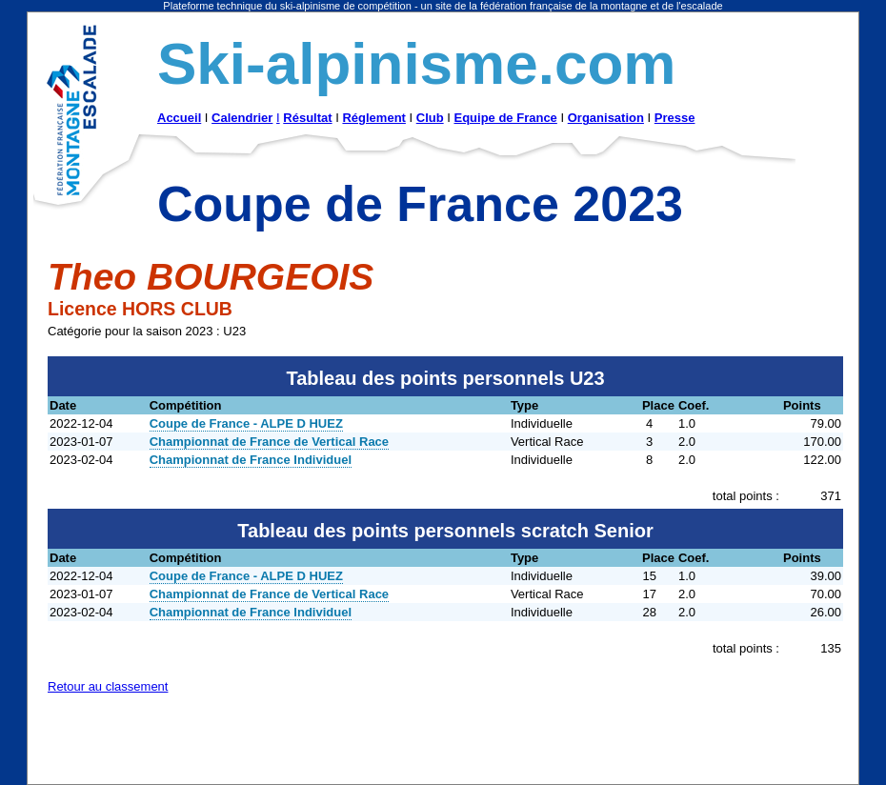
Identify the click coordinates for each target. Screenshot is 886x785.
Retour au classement (108, 686)
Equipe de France (504, 118)
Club (430, 118)
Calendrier (241, 118)
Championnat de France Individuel (251, 460)
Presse (674, 118)
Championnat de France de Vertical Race (269, 441)
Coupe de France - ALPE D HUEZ (246, 423)
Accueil (179, 118)
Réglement (373, 118)
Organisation (606, 118)
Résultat (307, 118)
